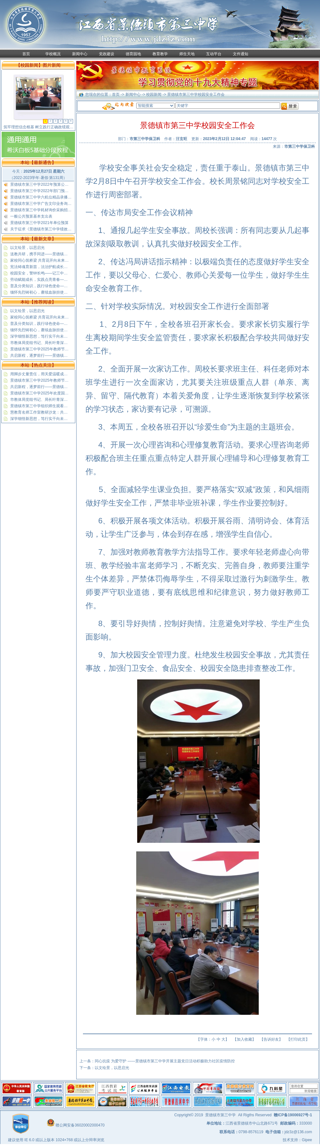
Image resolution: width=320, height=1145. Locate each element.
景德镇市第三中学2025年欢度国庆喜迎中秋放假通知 (54, 393)
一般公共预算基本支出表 (31, 216)
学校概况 (53, 54)
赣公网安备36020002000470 (80, 1125)
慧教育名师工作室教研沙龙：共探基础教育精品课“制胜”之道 (61, 412)
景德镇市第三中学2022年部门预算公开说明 (47, 191)
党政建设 (106, 54)
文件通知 (240, 54)
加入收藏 (244, 1039)
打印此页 (298, 1039)
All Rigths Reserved (255, 1115)
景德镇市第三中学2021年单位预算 (39, 223)
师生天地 (187, 54)
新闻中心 (79, 54)
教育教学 (160, 54)
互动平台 (213, 54)
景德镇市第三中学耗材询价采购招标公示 (44, 210)
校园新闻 (153, 94)
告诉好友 (271, 1039)
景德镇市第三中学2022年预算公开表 (41, 184)
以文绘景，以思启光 (27, 247)
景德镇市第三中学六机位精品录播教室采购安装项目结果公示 (62, 197)
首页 (26, 54)
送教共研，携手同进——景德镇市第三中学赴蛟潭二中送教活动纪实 (67, 254)
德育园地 (133, 54)
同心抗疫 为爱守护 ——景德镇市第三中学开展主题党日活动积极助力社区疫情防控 (165, 1061)
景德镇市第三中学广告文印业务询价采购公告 (48, 203)
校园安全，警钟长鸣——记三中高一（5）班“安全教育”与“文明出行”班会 (71, 273)
